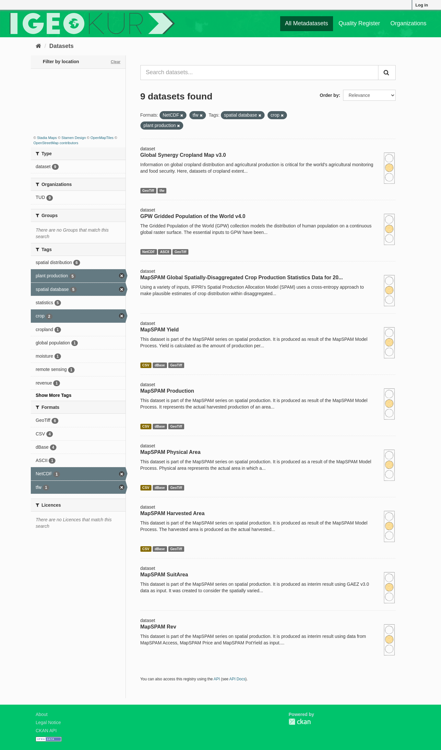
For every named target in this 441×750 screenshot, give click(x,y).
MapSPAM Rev (158, 626)
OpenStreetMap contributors (55, 143)
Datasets (61, 46)
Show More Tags (53, 395)
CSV (145, 365)
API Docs (237, 679)
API (217, 679)
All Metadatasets (306, 23)
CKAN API (46, 730)
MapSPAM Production (167, 391)
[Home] (38, 46)
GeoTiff (148, 190)
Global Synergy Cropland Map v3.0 (183, 155)
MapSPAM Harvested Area (172, 513)
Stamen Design (74, 138)
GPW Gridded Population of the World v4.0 (192, 216)
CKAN (300, 721)
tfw (162, 190)
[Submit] (387, 72)
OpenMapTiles (101, 138)
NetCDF (148, 252)
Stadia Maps (47, 138)
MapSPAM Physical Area (170, 452)
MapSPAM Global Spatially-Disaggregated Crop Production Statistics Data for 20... (241, 277)
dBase (160, 365)
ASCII (164, 252)
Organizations (408, 23)
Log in (421, 5)
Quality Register (359, 23)
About (42, 714)
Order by (329, 95)
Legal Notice (48, 722)
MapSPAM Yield (159, 329)
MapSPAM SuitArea (164, 574)
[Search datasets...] (259, 72)
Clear (115, 62)
